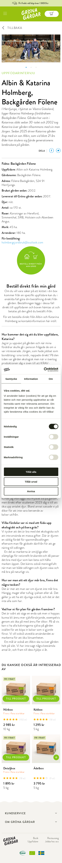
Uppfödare (33, 841)
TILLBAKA (12, 28)
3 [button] (36, 67)
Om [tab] (51, 378)
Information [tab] (31, 378)
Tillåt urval (31, 481)
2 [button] (31, 67)
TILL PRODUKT (16, 698)
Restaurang (53, 838)
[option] (31, 48)
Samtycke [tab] (11, 378)
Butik (35, 838)
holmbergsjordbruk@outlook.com (22, 242)
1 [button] (26, 67)
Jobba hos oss (52, 841)
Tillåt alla (31, 471)
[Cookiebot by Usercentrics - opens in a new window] (44, 369)
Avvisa (31, 491)
